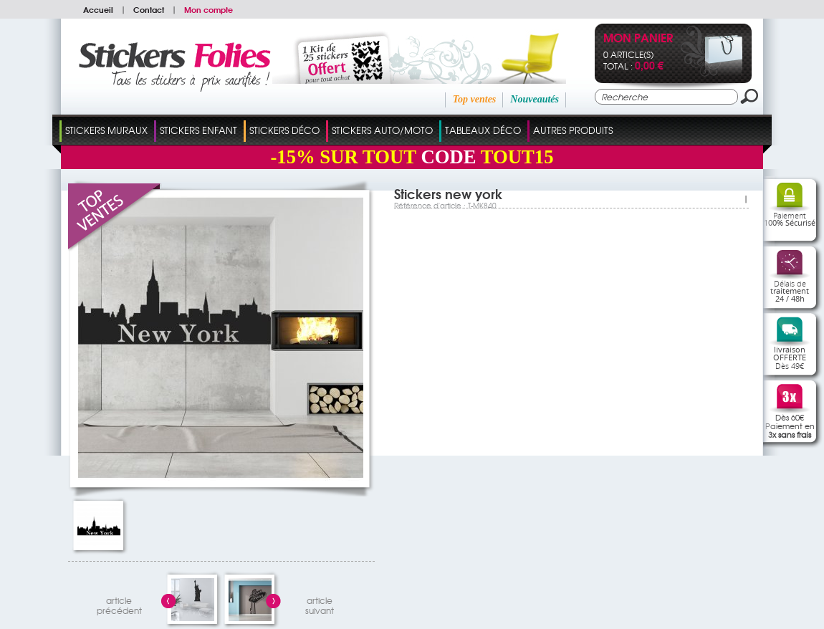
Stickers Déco (284, 130)
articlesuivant (319, 603)
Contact (148, 9)
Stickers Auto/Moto (382, 130)
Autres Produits (573, 130)
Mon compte (208, 9)
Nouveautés (534, 99)
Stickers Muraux (106, 130)
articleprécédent (119, 603)
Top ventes (475, 99)
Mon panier (638, 39)
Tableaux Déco (483, 130)
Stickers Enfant (198, 130)
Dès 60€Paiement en (790, 425)
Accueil (98, 9)
